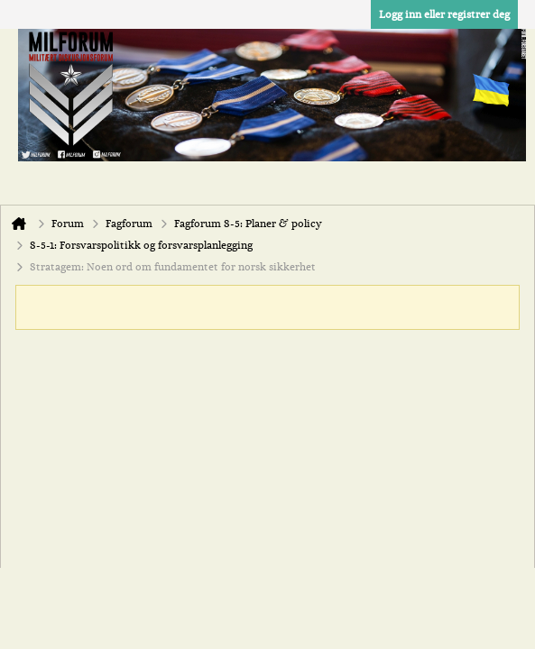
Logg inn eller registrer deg (444, 14)
